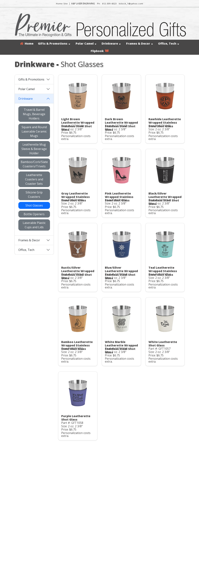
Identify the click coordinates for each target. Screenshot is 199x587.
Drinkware (111, 44)
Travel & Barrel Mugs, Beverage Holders (34, 114)
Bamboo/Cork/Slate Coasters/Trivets (34, 164)
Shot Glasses (34, 205)
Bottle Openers (34, 214)
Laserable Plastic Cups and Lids (34, 225)
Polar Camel (86, 44)
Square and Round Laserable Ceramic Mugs (34, 131)
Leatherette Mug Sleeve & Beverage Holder (34, 148)
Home (26, 44)
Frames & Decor (139, 44)
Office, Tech (168, 44)
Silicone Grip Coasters (34, 194)
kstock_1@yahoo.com (131, 3)
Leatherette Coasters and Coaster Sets (34, 179)
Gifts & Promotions (54, 44)
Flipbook (99, 51)
